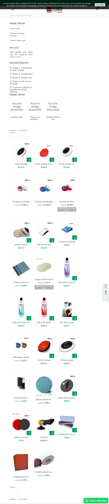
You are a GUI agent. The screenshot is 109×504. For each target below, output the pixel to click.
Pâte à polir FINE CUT (44, 246)
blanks (27, 59)
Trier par (36, 60)
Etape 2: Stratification (15, 82)
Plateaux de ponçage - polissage (17, 35)
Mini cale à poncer (88, 246)
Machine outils (15, 28)
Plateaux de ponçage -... (57, 46)
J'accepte (100, 5)
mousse (13, 62)
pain (27, 54)
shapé (14, 57)
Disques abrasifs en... (66, 321)
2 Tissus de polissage (88, 167)
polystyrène (17, 59)
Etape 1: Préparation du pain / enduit (19, 75)
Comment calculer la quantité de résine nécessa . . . (19, 102)
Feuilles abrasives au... (66, 392)
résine (19, 62)
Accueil (12, 16)
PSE (22, 57)
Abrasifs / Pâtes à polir (16, 42)
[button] (2, 436)
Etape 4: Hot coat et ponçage (19, 94)
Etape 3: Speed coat (18, 88)
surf (13, 54)
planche (21, 54)
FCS (27, 57)
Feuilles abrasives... (44, 319)
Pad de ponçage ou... (88, 91)
